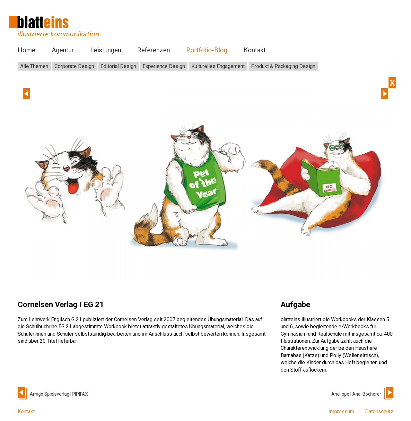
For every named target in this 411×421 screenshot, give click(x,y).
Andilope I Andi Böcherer (356, 394)
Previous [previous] (26, 93)
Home (26, 50)
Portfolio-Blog (206, 50)
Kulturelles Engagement (218, 66)
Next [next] (384, 93)
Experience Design (164, 66)
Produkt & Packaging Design (283, 66)
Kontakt (255, 50)
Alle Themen (34, 66)
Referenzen (153, 50)
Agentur (63, 50)
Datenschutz (379, 411)
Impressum (341, 411)
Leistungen (105, 50)
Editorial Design (118, 66)
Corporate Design (74, 66)
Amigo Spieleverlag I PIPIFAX (59, 394)
